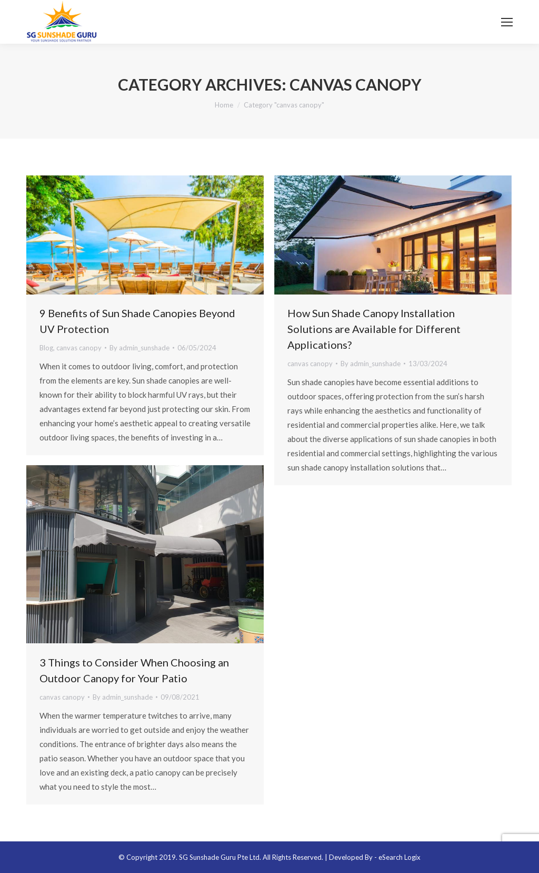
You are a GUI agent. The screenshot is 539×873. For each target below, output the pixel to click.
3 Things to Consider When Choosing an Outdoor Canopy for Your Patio (134, 670)
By (139, 348)
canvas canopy (79, 348)
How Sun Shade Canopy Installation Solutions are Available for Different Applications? (374, 329)
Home (224, 105)
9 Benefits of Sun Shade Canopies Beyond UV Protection (137, 321)
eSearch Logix (399, 857)
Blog (46, 348)
